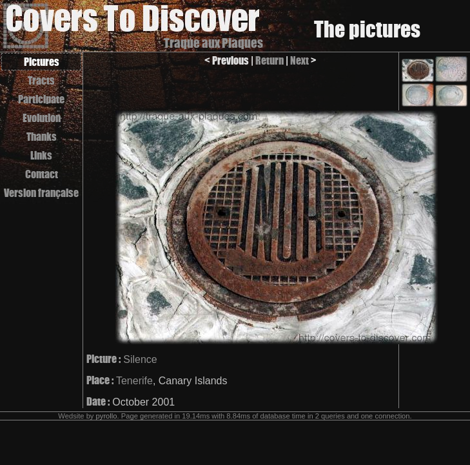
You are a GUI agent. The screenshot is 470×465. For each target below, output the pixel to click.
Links (41, 155)
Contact (41, 174)
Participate (41, 99)
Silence (140, 359)
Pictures (41, 62)
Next (299, 60)
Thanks (41, 137)
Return (269, 60)
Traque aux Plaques (213, 43)
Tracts (41, 80)
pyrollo (106, 416)
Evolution (42, 118)
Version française (41, 193)
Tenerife (134, 380)
